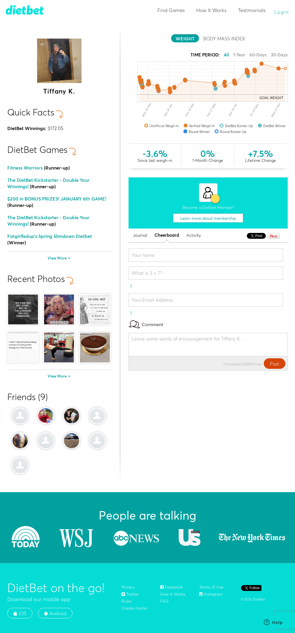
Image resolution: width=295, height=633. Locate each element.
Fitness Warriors (25, 168)
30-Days (279, 55)
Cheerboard (167, 235)
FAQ (164, 601)
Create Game (134, 608)
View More (59, 258)
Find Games (171, 10)
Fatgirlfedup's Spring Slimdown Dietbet (49, 236)
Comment (146, 324)
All (226, 55)
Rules (126, 601)
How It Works (211, 10)
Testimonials (252, 10)
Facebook (171, 587)
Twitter (130, 594)
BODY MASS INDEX (224, 38)
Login (281, 12)
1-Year (239, 55)
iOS (19, 613)
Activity (193, 235)
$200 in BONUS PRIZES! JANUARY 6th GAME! (56, 199)
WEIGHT (185, 38)
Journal (140, 235)
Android (55, 613)
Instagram (211, 594)
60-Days (258, 55)
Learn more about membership (208, 218)
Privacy (128, 587)
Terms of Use (211, 587)
